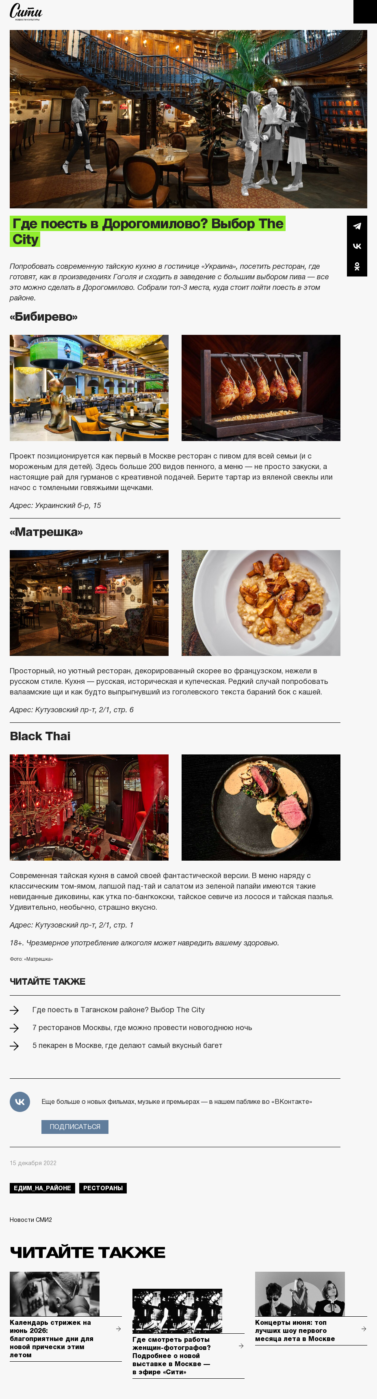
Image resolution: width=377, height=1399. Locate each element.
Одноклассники (357, 266)
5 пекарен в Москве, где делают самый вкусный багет (127, 1045)
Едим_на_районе (42, 1188)
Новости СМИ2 (31, 1220)
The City (26, 12)
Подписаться (75, 1126)
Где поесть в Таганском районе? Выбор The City (118, 1010)
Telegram (357, 226)
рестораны (103, 1188)
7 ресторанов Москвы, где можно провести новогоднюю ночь (142, 1028)
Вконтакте (357, 246)
